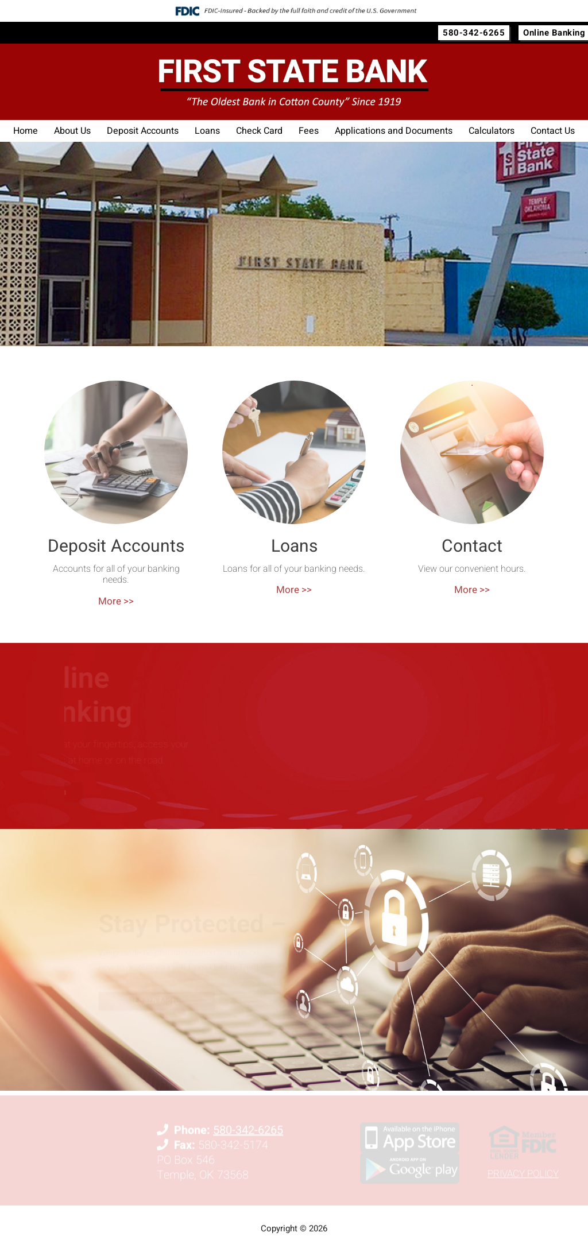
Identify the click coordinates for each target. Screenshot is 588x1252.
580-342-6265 (474, 32)
